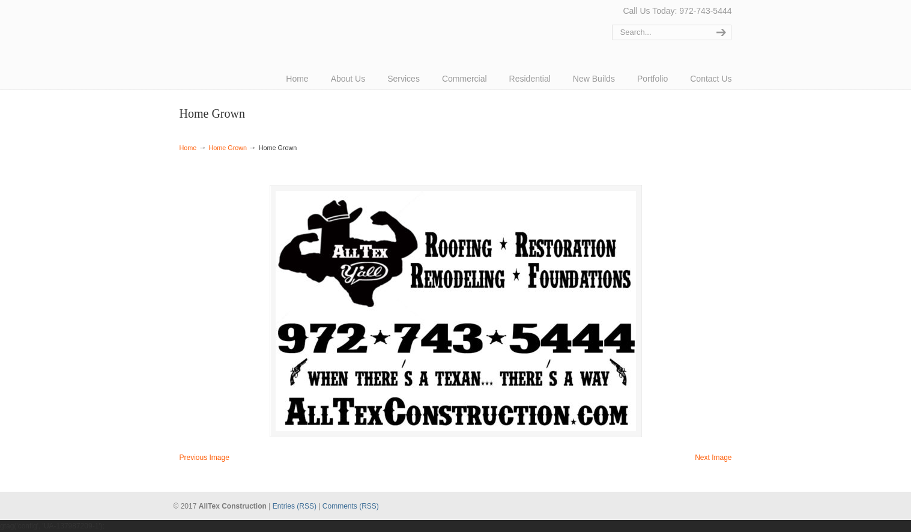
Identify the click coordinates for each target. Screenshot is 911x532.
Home (188, 147)
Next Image (713, 457)
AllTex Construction (225, 25)
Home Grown (227, 147)
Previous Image (204, 457)
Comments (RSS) (350, 506)
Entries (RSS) (294, 506)
